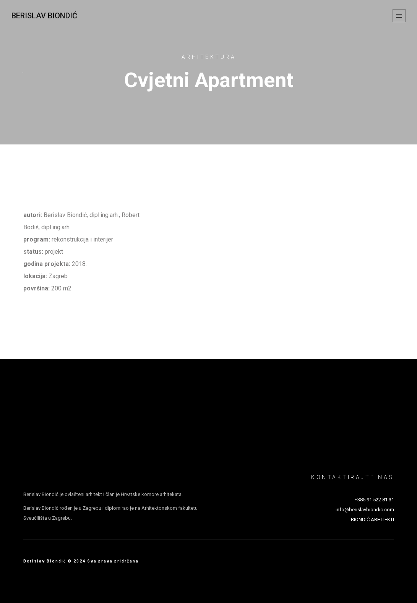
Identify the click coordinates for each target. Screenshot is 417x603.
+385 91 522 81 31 (374, 499)
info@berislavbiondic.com (365, 509)
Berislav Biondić (44, 15)
